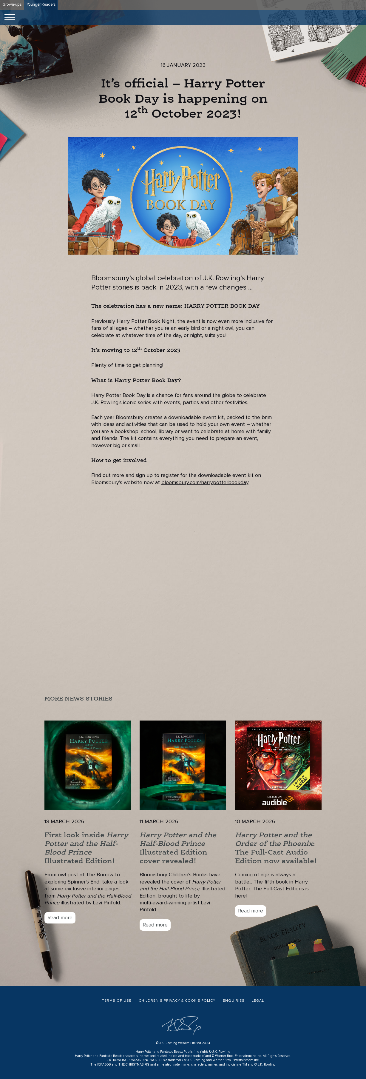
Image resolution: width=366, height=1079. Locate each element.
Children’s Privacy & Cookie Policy (177, 1001)
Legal (258, 1001)
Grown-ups (12, 5)
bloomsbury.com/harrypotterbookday (204, 482)
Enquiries (234, 1001)
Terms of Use (117, 1001)
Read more (59, 918)
